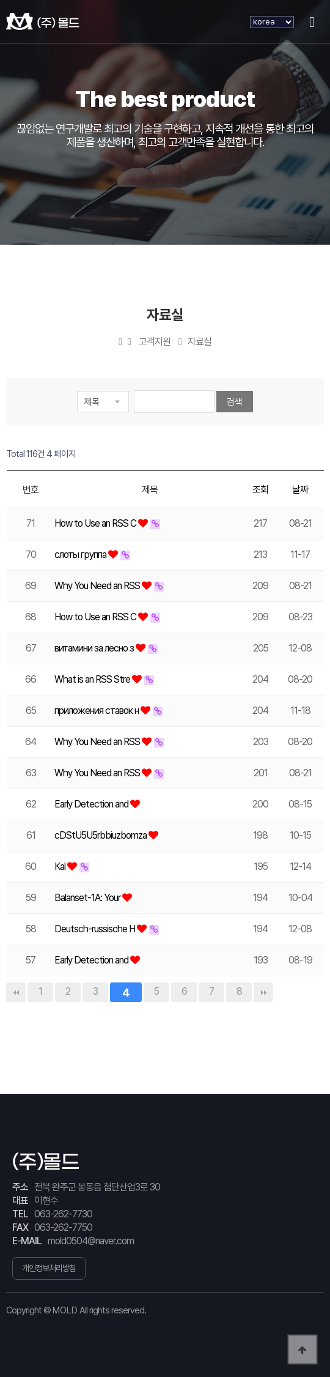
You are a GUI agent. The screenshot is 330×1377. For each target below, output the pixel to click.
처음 (16, 992)
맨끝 (263, 992)
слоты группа (81, 554)
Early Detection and (92, 804)
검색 (235, 401)
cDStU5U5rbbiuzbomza (101, 835)
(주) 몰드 (42, 21)
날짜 (300, 489)
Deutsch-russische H (95, 929)
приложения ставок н (97, 710)
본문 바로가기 (0, 0)
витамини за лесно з (95, 648)
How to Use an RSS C (96, 523)
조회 (260, 489)
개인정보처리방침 (49, 1268)
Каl (60, 866)
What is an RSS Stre (93, 679)
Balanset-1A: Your (88, 898)
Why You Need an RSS (98, 586)
